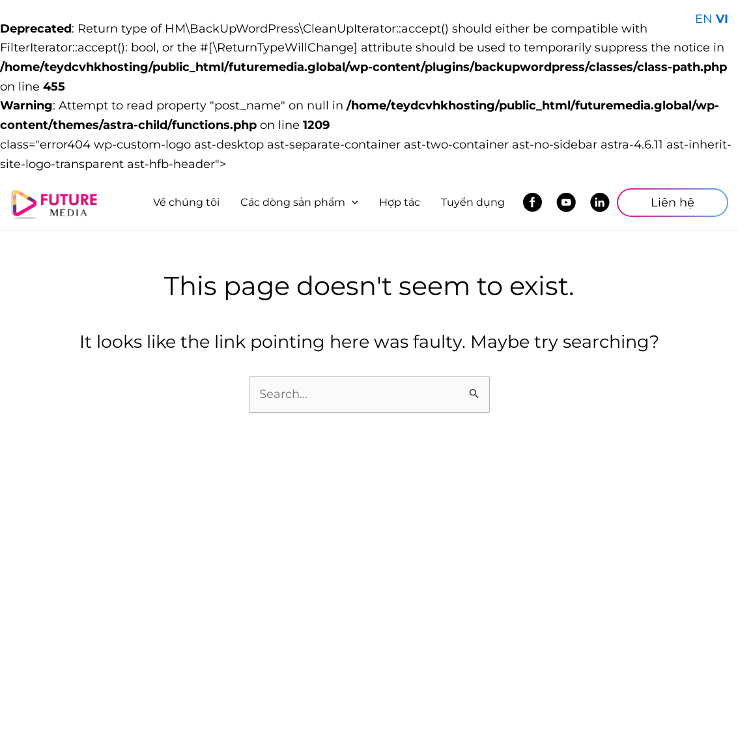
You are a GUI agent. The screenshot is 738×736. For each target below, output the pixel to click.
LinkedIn (603, 202)
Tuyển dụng (473, 202)
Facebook (535, 202)
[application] (351, 202)
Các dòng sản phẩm (299, 202)
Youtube (569, 202)
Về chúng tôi (186, 202)
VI (722, 19)
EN (704, 19)
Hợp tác (399, 202)
